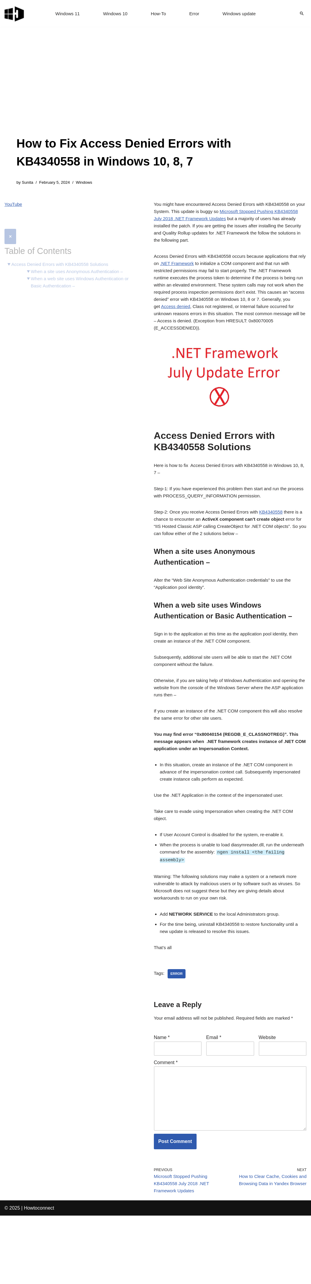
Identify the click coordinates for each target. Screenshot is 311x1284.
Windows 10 (114, 13)
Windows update (241, 13)
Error (195, 13)
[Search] (302, 13)
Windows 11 (65, 13)
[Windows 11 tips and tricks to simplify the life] (14, 13)
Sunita (28, 182)
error (177, 1028)
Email (213, 1092)
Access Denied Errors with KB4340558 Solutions (63, 251)
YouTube (13, 205)
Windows (87, 182)
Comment (166, 1119)
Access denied (252, 320)
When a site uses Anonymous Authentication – (81, 258)
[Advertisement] (155, 89)
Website (267, 1092)
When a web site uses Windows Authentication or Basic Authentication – (81, 270)
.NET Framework (197, 271)
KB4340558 (278, 533)
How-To (159, 13)
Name (162, 1092)
